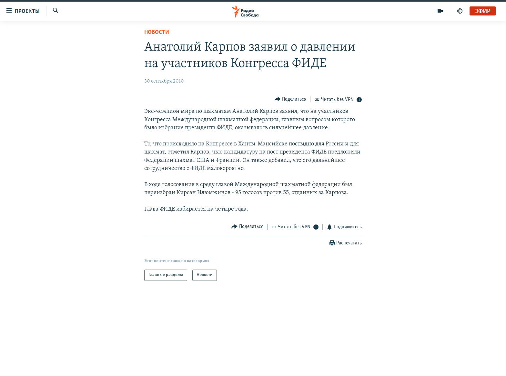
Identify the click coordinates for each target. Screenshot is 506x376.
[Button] (291, 99)
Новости (156, 32)
